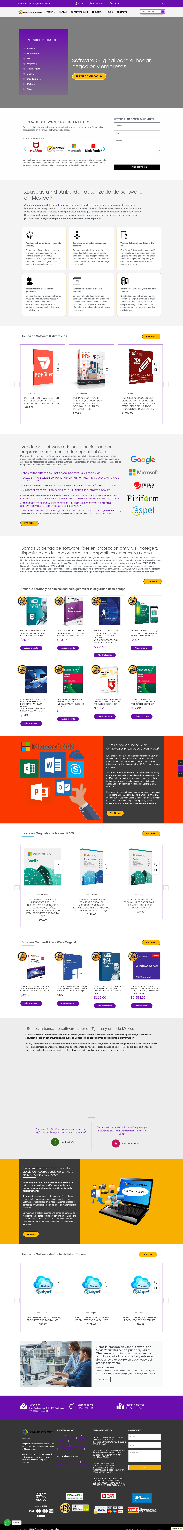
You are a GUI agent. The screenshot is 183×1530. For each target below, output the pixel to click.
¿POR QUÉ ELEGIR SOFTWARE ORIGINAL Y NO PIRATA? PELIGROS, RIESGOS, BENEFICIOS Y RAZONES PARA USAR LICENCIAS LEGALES (109, 1454)
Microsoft (31, 48)
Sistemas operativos (81, 1467)
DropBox (69, 1443)
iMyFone (31, 84)
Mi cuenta (97, 12)
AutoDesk (62, 1449)
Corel (66, 1441)
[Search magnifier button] (163, 11)
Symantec (61, 1438)
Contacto (122, 12)
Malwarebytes (34, 68)
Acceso (80, 3)
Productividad (62, 1462)
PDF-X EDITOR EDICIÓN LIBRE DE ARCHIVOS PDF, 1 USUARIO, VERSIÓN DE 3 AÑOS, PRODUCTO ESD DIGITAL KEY (140, 402)
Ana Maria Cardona (141, 1143)
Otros (29, 89)
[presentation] (142, 158)
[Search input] (151, 11)
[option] (42, 384)
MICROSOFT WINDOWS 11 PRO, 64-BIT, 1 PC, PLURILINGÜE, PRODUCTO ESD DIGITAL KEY (67, 490)
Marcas (63, 12)
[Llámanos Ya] (72, 1406)
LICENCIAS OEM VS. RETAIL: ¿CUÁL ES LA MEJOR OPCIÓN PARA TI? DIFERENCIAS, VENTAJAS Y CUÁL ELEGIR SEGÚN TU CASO (109, 1441)
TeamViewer (79, 1449)
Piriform (70, 1449)
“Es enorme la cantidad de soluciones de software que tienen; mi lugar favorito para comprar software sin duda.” (132, 1130)
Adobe (60, 1441)
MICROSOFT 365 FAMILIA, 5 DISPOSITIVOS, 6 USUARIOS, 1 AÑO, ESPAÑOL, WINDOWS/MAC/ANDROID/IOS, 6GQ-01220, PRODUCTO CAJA (43, 905)
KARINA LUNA (58, 1142)
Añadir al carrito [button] (58, 369)
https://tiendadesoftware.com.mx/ (63, 205)
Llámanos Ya (85, 1404)
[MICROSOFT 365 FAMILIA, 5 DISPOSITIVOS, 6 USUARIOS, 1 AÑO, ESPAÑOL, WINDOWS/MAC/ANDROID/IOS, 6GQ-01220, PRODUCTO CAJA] (58, 864)
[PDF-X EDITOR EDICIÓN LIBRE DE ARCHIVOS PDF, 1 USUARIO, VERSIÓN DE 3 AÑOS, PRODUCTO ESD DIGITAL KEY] (155, 364)
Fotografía (74, 1464)
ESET (29, 58)
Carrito (115, 3)
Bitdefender (33, 53)
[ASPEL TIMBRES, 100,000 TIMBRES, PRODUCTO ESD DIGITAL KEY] (58, 1282)
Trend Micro (71, 1438)
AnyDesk (77, 1443)
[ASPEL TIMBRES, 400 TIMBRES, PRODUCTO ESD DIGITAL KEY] (107, 1282)
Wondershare (34, 79)
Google (69, 1435)
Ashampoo (82, 1446)
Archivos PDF (74, 1462)
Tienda (50, 12)
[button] (25, 155)
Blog (110, 12)
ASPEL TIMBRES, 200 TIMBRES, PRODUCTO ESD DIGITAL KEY (140, 1319)
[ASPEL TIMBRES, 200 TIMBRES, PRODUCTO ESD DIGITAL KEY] (155, 1282)
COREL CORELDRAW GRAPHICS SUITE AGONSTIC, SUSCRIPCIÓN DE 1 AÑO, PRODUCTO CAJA (69, 485)
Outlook (84, 1462)
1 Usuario (32, 394)
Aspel (44, 1313)
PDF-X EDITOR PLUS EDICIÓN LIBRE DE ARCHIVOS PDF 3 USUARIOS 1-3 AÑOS (61, 473)
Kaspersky (32, 63)
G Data (30, 74)
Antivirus (69, 1467)
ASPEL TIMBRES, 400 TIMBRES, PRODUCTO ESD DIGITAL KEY (91, 1319)
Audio (60, 1464)
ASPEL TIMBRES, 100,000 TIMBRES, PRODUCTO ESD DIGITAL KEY (42, 1320)
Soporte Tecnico (79, 12)
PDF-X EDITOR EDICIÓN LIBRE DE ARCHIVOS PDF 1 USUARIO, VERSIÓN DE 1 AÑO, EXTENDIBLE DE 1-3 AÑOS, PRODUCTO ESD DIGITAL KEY (42, 403)
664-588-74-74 (98, 3)
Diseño (66, 1464)
